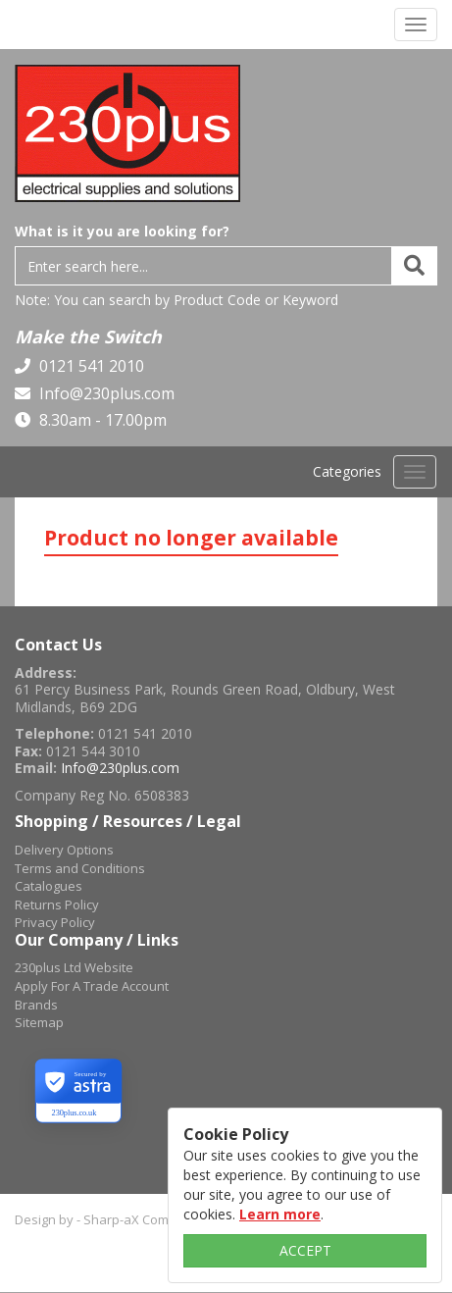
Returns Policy (57, 904)
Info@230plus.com (105, 393)
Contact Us (58, 644)
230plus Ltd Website (74, 967)
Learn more (280, 1214)
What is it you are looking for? (122, 231)
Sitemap (39, 1022)
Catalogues (48, 886)
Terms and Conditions (80, 868)
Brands (36, 1004)
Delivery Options (64, 849)
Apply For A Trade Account (92, 986)
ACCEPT (305, 1250)
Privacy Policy (55, 922)
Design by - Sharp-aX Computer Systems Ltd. (146, 1219)
